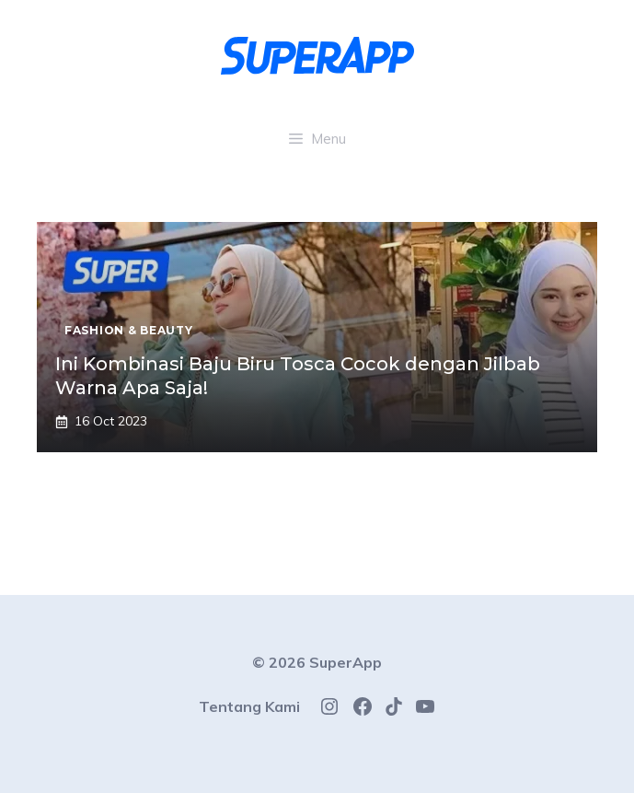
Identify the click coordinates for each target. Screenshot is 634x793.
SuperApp (345, 662)
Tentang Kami (249, 706)
